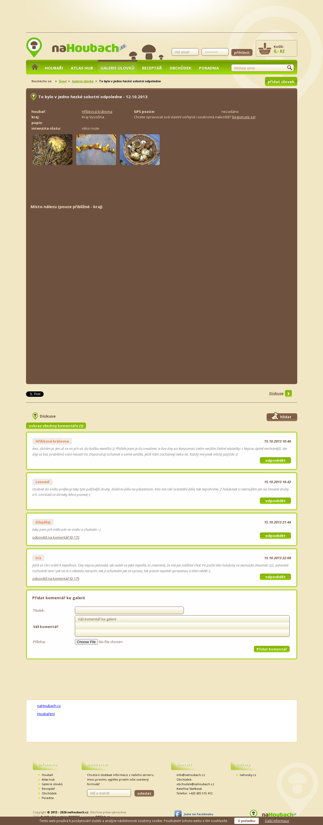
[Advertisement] (161, 187)
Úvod (62, 81)
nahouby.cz (248, 775)
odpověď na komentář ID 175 (55, 578)
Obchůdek (180, 68)
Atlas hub (82, 68)
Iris (38, 557)
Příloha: (39, 641)
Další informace (277, 821)
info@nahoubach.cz (191, 775)
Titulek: (39, 610)
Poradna (209, 68)
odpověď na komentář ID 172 (55, 537)
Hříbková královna (97, 111)
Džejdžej (43, 522)
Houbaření (46, 713)
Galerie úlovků (118, 68)
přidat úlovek (281, 81)
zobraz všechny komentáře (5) (56, 425)
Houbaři (54, 68)
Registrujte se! (243, 116)
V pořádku (246, 821)
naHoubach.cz (49, 705)
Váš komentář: (46, 626)
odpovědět (275, 460)
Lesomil (42, 481)
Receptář (152, 68)
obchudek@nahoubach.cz (195, 784)
